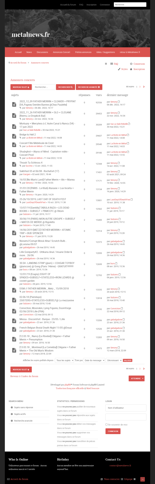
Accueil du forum (18, 62)
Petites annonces (83, 52)
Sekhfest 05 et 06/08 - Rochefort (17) (39, 171)
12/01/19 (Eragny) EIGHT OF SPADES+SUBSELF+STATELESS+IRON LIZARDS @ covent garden (47, 277)
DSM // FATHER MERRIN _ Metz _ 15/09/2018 (44, 288)
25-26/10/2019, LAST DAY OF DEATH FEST (43, 199)
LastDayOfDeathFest (36, 202)
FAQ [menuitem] (116, 63)
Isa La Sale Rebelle (31, 129)
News (29, 52)
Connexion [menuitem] (139, 63)
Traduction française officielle (70, 388)
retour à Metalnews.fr (130, 52)
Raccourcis (107, 63)
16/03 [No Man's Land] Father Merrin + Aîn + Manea (47, 179)
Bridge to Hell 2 (28, 134)
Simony (29, 107)
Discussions (42, 52)
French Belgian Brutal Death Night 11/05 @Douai (46, 327)
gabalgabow (29, 247)
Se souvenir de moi (117, 424)
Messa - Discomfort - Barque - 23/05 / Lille (42, 319)
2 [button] (139, 86)
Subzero (27, 214)
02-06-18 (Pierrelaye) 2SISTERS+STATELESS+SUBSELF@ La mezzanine (47, 298)
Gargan (26, 174)
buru (25, 269)
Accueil (18, 52)
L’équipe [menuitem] (128, 479)
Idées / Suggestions (105, 52)
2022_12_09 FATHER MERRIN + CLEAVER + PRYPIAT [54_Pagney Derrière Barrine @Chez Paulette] (48, 103)
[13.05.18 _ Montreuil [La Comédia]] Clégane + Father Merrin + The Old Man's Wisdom (48, 349)
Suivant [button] (143, 86)
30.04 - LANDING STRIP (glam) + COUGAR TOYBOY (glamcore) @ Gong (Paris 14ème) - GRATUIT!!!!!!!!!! (47, 264)
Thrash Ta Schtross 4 (31, 162)
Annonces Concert (61, 52)
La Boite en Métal (34, 137)
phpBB (67, 384)
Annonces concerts (40, 62)
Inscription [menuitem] (139, 69)
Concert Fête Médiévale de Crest (37, 143)
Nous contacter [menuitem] (112, 479)
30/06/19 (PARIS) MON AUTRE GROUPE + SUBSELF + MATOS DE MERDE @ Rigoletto (47, 220)
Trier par (90, 360)
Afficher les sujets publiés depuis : (48, 360)
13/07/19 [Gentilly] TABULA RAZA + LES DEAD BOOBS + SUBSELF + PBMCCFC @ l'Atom (44, 209)
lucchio (29, 165)
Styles (124, 69)
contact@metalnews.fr (120, 465)
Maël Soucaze (92, 388)
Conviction (28, 314)
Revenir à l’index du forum (24, 376)
